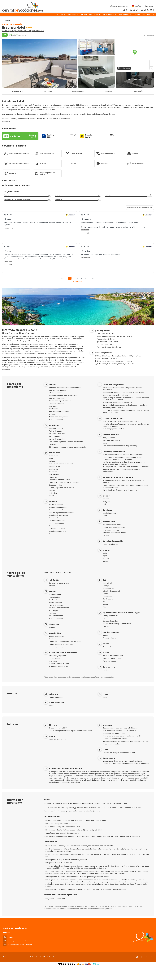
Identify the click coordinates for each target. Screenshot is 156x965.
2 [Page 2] (73, 278)
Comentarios (78, 91)
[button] (135, 52)
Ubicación (138, 91)
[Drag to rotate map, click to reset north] (151, 68)
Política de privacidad (54, 957)
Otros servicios (9, 180)
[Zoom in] (151, 61)
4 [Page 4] (81, 278)
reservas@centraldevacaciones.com (20, 941)
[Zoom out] (151, 64)
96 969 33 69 (147, 9)
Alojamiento (17, 91)
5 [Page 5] (85, 278)
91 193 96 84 (132, 9)
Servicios (48, 91)
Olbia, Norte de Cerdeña (12, 24)
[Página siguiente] (89, 278)
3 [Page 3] (77, 278)
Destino (108, 91)
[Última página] (93, 278)
